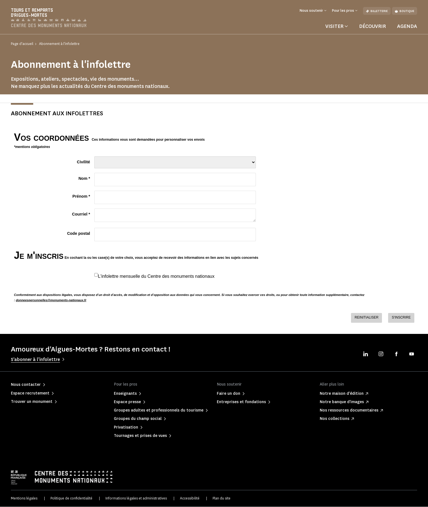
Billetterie (377, 11)
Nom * (84, 178)
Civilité (83, 162)
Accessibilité (189, 498)
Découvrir (372, 26)
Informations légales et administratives (136, 498)
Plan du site (221, 498)
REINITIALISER (366, 318)
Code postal (78, 233)
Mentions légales (24, 498)
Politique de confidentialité (71, 498)
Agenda (407, 26)
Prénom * (81, 196)
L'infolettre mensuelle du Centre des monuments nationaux (156, 276)
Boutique (404, 11)
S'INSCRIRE (401, 318)
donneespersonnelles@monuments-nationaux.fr (51, 300)
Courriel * (81, 214)
